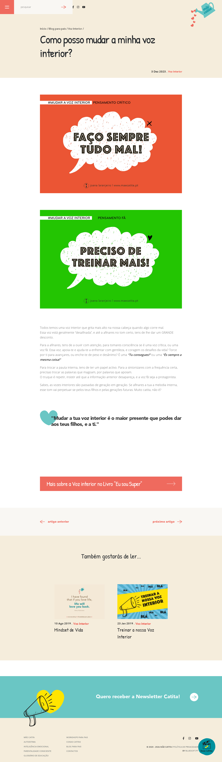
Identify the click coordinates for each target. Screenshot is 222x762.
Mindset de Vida (68, 629)
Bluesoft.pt (192, 750)
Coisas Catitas (73, 742)
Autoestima (30, 742)
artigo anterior (58, 522)
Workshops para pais (77, 737)
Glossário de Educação (36, 756)
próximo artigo (164, 522)
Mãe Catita (29, 737)
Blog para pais (57, 29)
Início (43, 29)
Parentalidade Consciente (37, 751)
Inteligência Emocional (36, 747)
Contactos (72, 751)
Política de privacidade (185, 747)
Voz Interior (75, 29)
